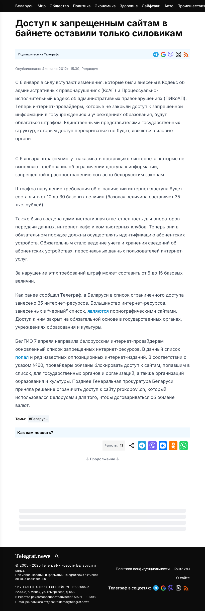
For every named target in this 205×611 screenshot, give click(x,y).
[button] (157, 54)
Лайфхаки (151, 6)
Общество (59, 6)
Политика (82, 6)
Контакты (182, 569)
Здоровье (129, 6)
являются (98, 311)
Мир (42, 6)
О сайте (183, 578)
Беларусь (24, 6)
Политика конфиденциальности (143, 569)
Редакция (89, 68)
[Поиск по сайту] (56, 556)
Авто (168, 6)
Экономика (105, 6)
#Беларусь (38, 419)
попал (22, 357)
